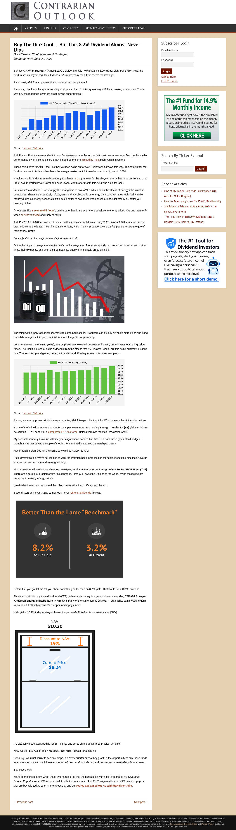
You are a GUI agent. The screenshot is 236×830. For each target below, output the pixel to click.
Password (167, 60)
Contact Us (71, 28)
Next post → (141, 802)
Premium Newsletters (101, 28)
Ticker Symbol (169, 162)
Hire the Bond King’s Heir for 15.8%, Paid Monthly (192, 201)
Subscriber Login (134, 28)
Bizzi (77, 178)
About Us (50, 28)
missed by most (90, 159)
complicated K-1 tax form (62, 431)
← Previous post (23, 802)
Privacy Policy (207, 824)
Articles (31, 28)
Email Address (169, 50)
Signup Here (168, 76)
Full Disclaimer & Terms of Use (183, 824)
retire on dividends (80, 492)
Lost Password (169, 81)
